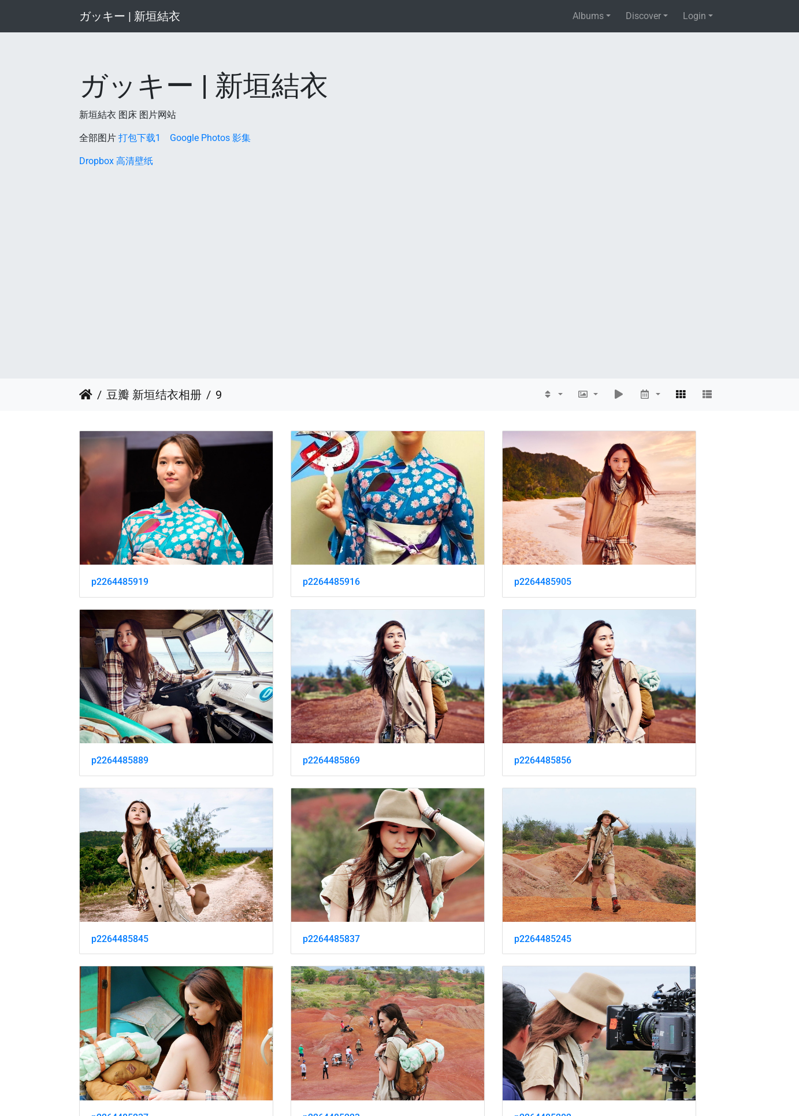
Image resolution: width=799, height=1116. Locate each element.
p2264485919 (119, 549)
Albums (588, 15)
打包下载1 (139, 137)
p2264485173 (284, 987)
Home (85, 394)
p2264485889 (613, 549)
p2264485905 (449, 549)
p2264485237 (284, 841)
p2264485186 (119, 987)
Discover (643, 15)
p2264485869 (119, 695)
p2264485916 (284, 549)
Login (694, 15)
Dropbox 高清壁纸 (116, 160)
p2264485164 (449, 987)
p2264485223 (449, 841)
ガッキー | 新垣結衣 (129, 16)
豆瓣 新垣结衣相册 (154, 395)
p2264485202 (613, 841)
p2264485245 (119, 841)
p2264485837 (613, 695)
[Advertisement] (399, 255)
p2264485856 (284, 695)
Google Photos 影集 (210, 137)
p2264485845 (449, 695)
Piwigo (424, 1091)
